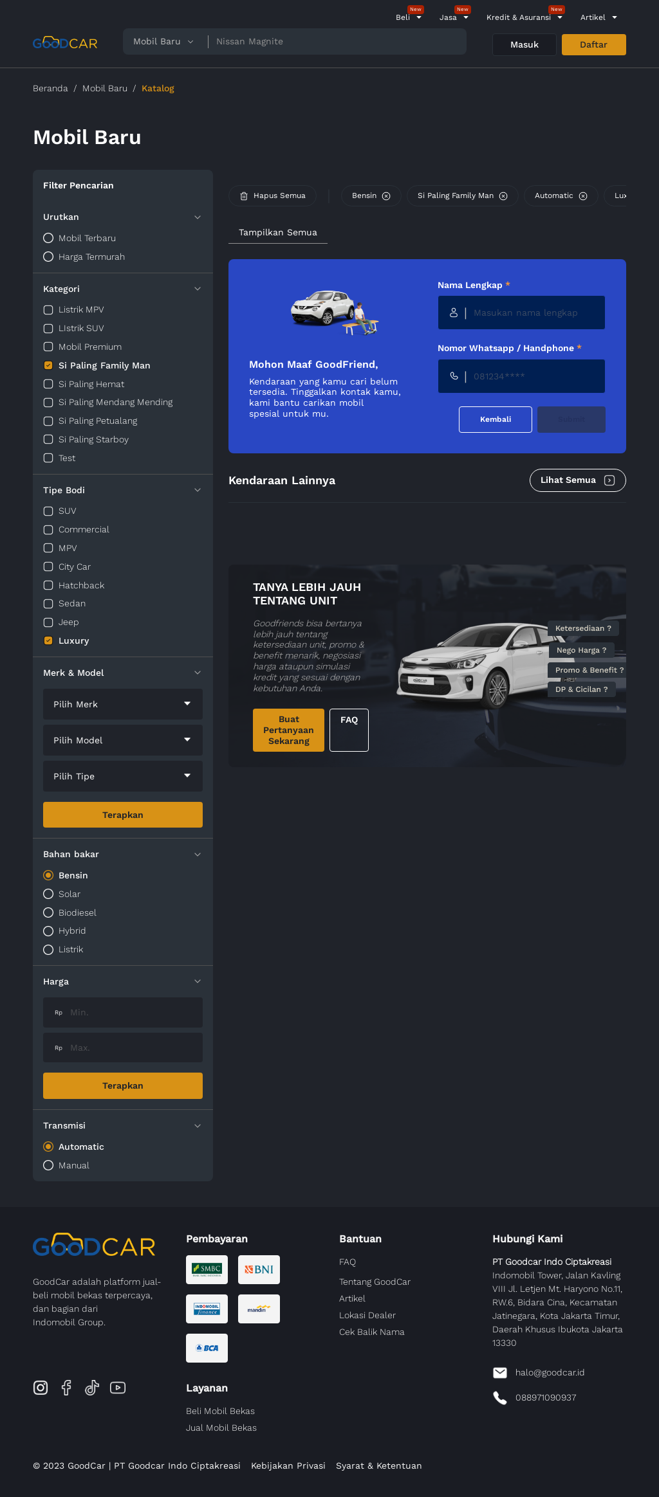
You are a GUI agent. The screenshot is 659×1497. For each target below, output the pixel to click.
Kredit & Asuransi (519, 17)
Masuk (524, 44)
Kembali (495, 419)
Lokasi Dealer (367, 1315)
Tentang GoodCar (375, 1281)
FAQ (349, 719)
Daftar (594, 44)
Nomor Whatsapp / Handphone (510, 348)
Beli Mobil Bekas (220, 1411)
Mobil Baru (104, 88)
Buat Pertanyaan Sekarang (288, 730)
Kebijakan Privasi (288, 1465)
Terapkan (123, 815)
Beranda (50, 88)
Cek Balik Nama (372, 1332)
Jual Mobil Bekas (221, 1427)
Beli (403, 17)
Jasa (448, 17)
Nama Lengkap (474, 285)
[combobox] (123, 704)
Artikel (593, 17)
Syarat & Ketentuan (379, 1465)
